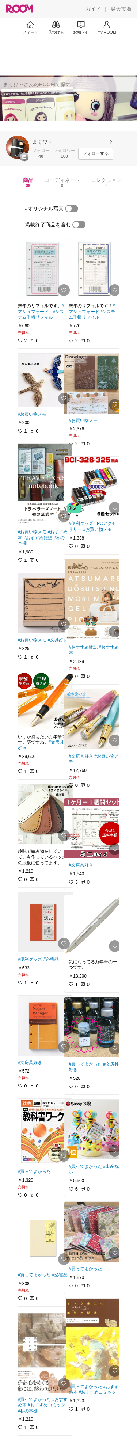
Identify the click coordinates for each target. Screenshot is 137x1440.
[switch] (71, 208)
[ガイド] (93, 8)
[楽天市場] (121, 8)
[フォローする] (95, 154)
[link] (43, 269)
